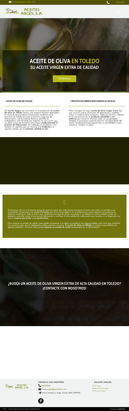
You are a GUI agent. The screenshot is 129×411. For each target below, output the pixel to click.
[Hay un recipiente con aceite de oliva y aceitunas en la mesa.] (49, 161)
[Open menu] (118, 11)
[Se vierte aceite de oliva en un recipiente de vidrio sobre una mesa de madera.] (79, 161)
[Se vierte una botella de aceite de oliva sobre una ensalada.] (20, 161)
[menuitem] (108, 386)
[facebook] (41, 401)
